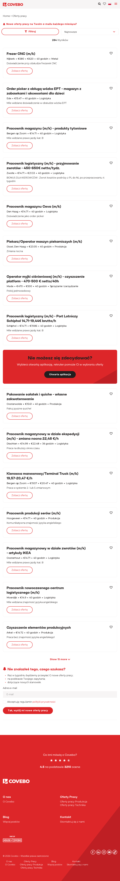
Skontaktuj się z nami (72, 821)
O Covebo (8, 801)
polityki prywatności (43, 701)
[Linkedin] (98, 852)
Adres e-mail (10, 688)
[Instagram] (104, 852)
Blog (53, 861)
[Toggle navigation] (110, 4)
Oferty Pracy (30, 861)
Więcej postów (11, 821)
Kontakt (76, 861)
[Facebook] (93, 852)
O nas (9, 861)
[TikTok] (115, 852)
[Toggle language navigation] (116, 4)
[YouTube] (109, 852)
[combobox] (90, 31)
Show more (60, 659)
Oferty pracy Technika (73, 805)
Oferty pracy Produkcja (73, 801)
